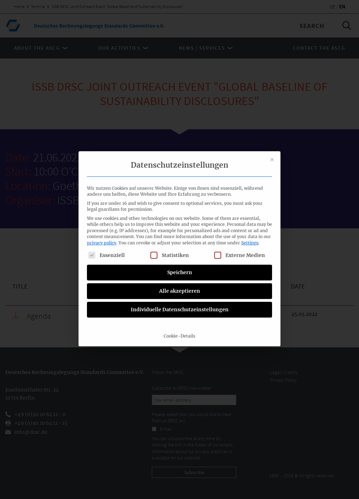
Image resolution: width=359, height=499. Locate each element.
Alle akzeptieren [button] (179, 203)
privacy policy (101, 155)
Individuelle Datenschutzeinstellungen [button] (180, 222)
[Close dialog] (272, 72)
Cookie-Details (179, 248)
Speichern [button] (179, 184)
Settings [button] (249, 155)
